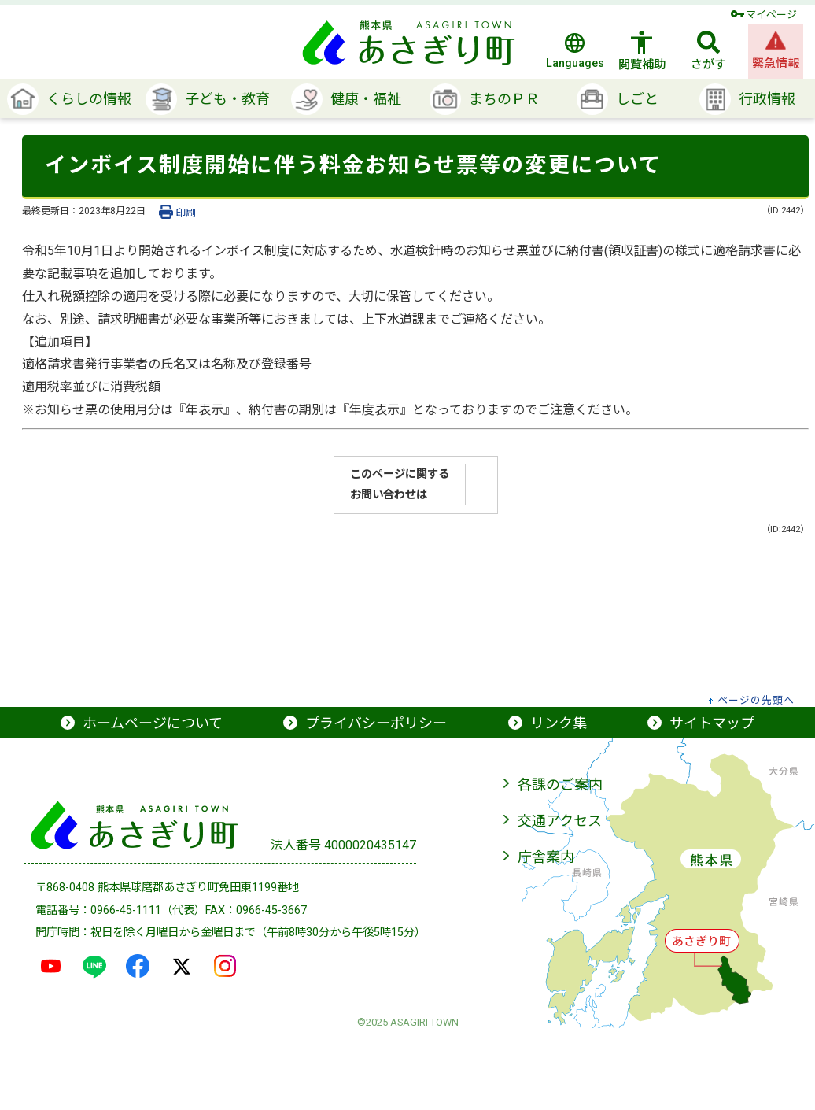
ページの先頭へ (756, 700)
